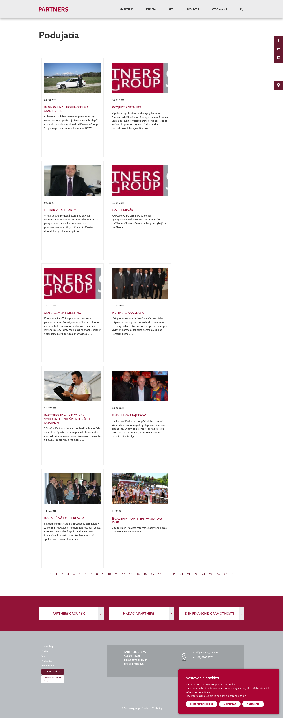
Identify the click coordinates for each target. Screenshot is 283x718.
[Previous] (51, 574)
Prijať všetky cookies (201, 704)
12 (123, 574)
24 (210, 574)
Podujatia (193, 9)
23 (203, 574)
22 (196, 574)
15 (145, 574)
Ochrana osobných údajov (52, 679)
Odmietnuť (230, 704)
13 (130, 574)
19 (174, 574)
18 (166, 574)
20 (181, 574)
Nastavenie (253, 704)
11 (116, 574)
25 (218, 574)
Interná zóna (53, 671)
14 (138, 574)
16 (152, 574)
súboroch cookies (215, 696)
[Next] (232, 574)
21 (188, 574)
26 (225, 574)
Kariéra (151, 9)
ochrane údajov (236, 696)
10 (109, 574)
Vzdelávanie (219, 9)
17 (159, 574)
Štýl (171, 9)
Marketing (126, 9)
